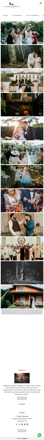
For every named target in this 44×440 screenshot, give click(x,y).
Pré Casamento (33, 15)
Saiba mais (22, 398)
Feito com (22, 438)
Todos (5, 15)
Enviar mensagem (23, 416)
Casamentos (17, 15)
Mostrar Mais (22, 312)
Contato (22, 430)
